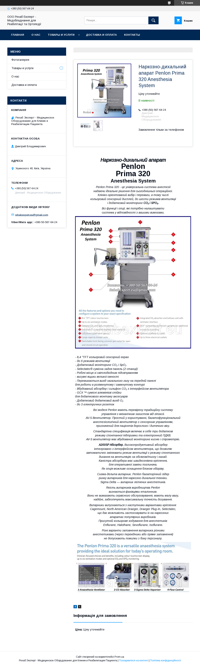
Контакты (132, 34)
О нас (35, 34)
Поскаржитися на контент (133, 660)
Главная (17, 34)
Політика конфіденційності (165, 660)
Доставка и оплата (101, 34)
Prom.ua (119, 656)
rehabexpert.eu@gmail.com (31, 214)
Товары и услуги (61, 34)
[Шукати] (153, 20)
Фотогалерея (20, 59)
